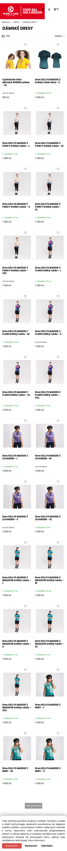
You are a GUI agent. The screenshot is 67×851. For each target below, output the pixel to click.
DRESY (16, 22)
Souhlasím (12, 845)
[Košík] (56, 9)
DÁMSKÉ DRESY (29, 22)
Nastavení (31, 845)
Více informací (36, 840)
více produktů (33, 805)
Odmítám (47, 845)
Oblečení (6, 22)
